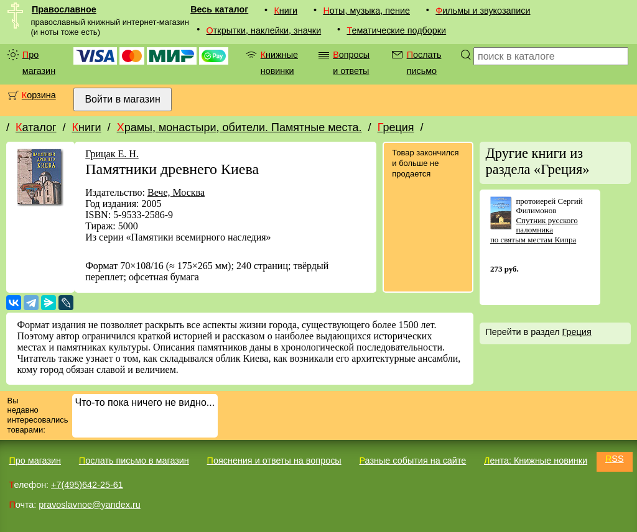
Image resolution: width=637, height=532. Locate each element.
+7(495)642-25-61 (87, 485)
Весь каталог (219, 9)
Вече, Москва (176, 192)
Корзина (39, 95)
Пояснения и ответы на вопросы (274, 461)
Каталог (36, 127)
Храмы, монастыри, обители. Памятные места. (239, 127)
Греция (396, 127)
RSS (614, 459)
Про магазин (38, 63)
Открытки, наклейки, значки (264, 30)
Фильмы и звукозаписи (482, 11)
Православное (64, 9)
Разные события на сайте (412, 461)
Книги (285, 11)
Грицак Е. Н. (112, 154)
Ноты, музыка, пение (366, 11)
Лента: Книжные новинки (535, 461)
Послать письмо (424, 63)
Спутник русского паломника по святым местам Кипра (534, 230)
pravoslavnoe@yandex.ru (89, 505)
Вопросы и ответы (351, 63)
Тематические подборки (396, 30)
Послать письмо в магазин (134, 461)
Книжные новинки (279, 63)
